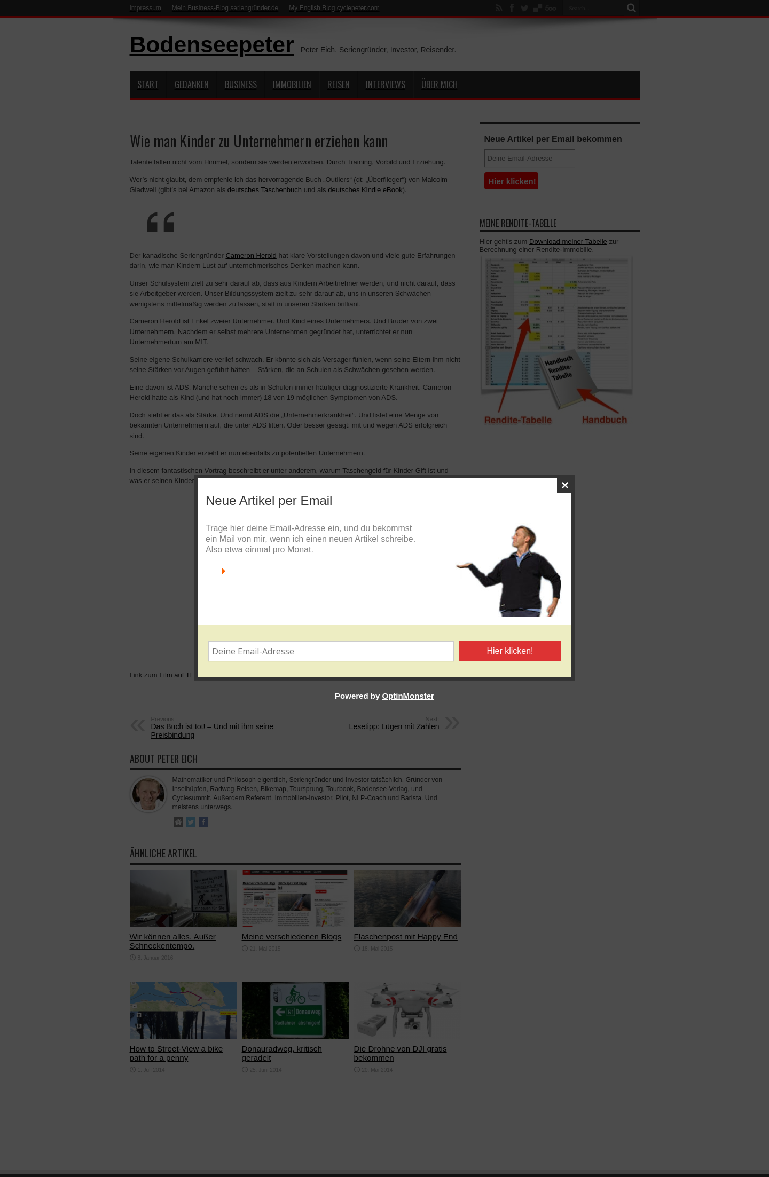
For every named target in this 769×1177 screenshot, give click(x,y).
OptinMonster (408, 706)
